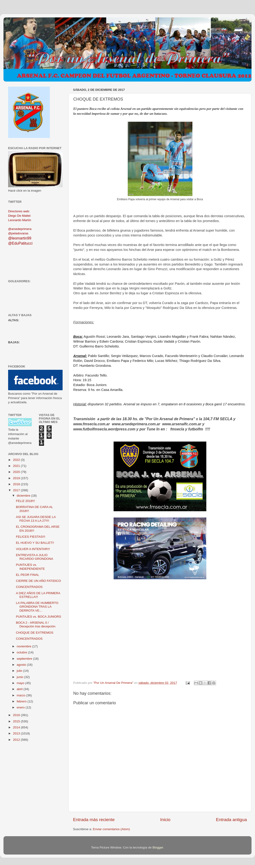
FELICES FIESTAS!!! (30, 536)
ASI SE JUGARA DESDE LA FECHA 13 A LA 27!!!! (36, 518)
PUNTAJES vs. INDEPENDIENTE (30, 566)
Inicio (165, 819)
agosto (22, 664)
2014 (17, 727)
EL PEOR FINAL (27, 575)
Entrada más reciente (94, 819)
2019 (17, 478)
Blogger (158, 847)
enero (21, 707)
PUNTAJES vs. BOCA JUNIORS (38, 616)
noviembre (24, 646)
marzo (21, 695)
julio (20, 670)
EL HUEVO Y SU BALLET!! (35, 542)
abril (20, 689)
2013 (17, 733)
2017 (17, 490)
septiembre (25, 658)
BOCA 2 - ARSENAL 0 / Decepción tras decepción (35, 624)
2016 (17, 715)
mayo (21, 683)
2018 (17, 484)
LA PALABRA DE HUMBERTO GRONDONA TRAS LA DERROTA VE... (37, 606)
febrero (22, 701)
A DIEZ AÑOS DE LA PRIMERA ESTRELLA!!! (38, 595)
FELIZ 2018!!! (25, 501)
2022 (17, 460)
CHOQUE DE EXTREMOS (34, 632)
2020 (17, 472)
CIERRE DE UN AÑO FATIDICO (38, 581)
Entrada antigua (231, 819)
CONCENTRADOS (29, 587)
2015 (17, 721)
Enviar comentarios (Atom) (111, 829)
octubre (22, 652)
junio (20, 677)
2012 (17, 739)
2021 (17, 466)
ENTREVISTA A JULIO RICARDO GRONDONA (34, 556)
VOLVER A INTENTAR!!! (33, 549)
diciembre (24, 495)
